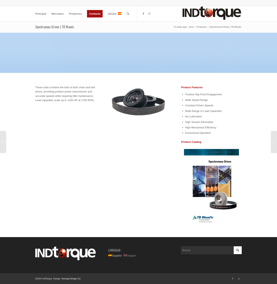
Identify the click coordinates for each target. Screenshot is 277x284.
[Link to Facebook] (143, 14)
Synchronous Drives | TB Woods (54, 26)
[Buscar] (128, 13)
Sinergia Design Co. (71, 278)
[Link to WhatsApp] (149, 14)
